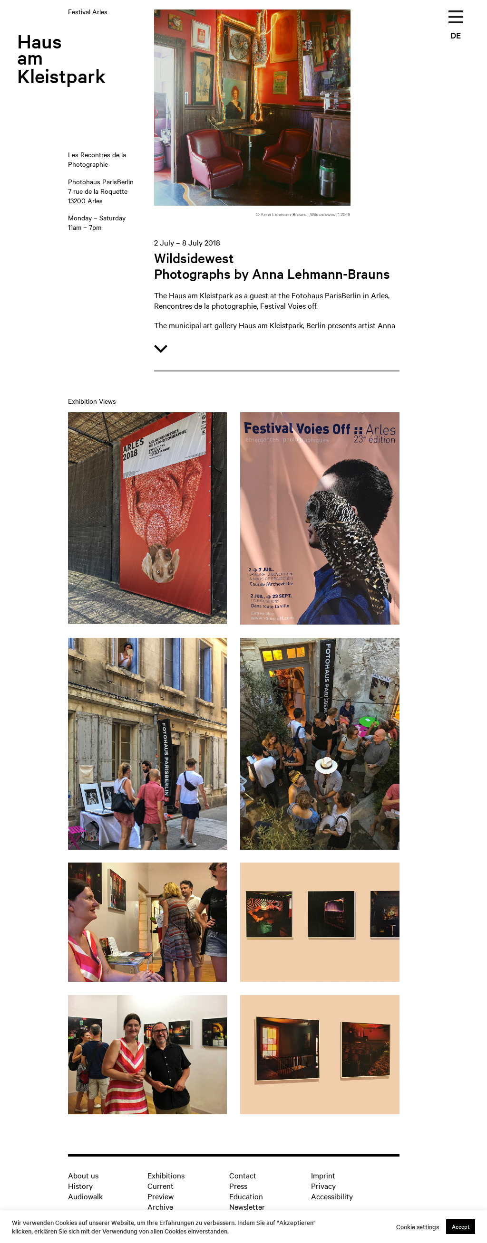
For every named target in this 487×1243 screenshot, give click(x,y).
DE (455, 34)
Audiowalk (85, 1196)
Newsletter (247, 1206)
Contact (242, 1175)
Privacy (323, 1185)
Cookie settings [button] (417, 1227)
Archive (160, 1206)
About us (83, 1175)
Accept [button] (460, 1226)
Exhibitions (166, 1175)
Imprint (323, 1175)
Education (246, 1196)
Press (238, 1185)
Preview (160, 1196)
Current (160, 1185)
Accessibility (332, 1196)
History (80, 1185)
